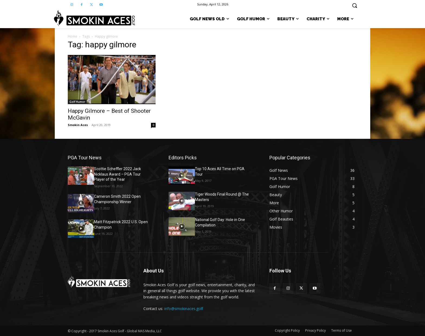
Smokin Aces (78, 125)
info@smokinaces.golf (183, 308)
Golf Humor (77, 102)
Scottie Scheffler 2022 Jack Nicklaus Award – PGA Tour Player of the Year (117, 174)
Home (72, 36)
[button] (354, 5)
